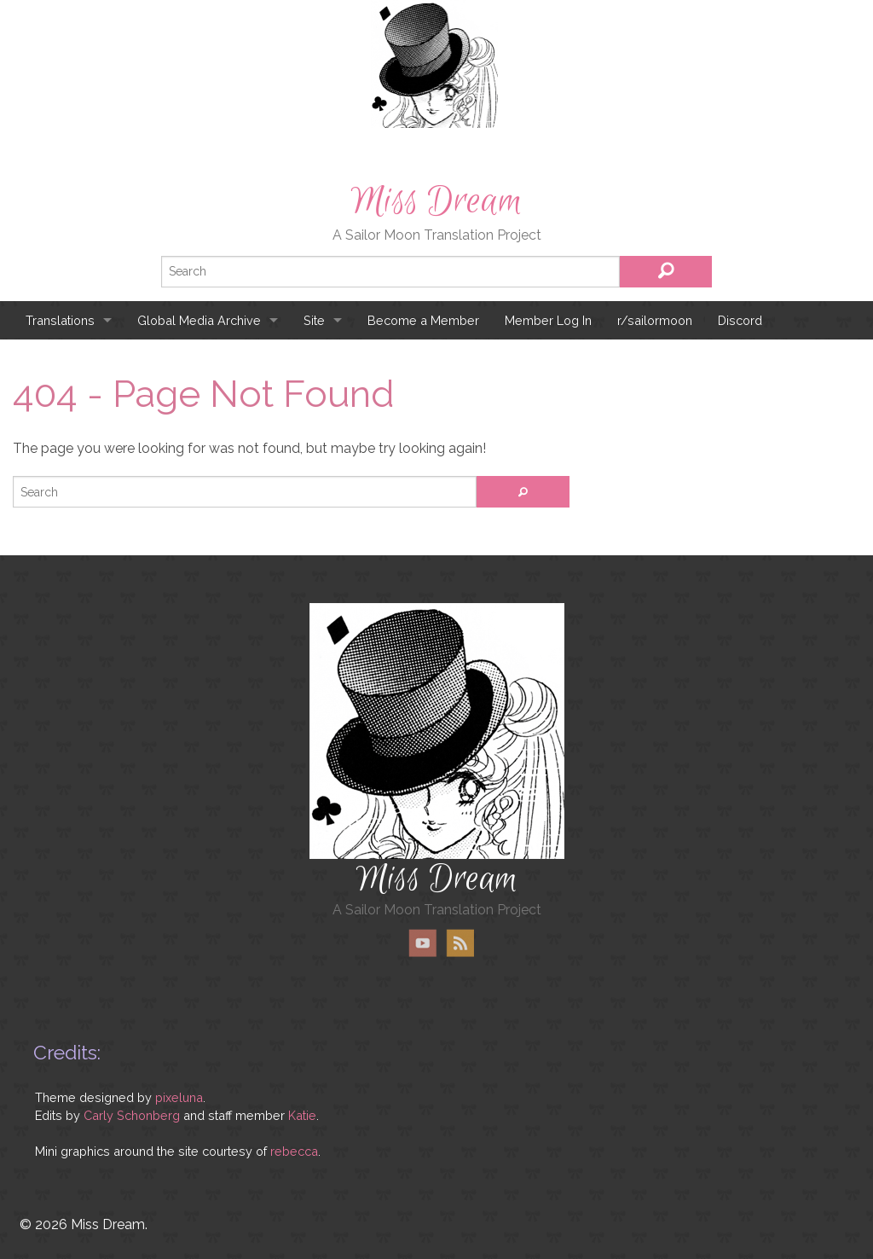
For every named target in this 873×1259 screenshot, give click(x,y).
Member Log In (548, 320)
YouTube (422, 943)
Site (314, 320)
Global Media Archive (199, 320)
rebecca (294, 1151)
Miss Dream (436, 201)
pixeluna (179, 1097)
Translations (60, 320)
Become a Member (423, 320)
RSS (460, 943)
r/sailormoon (654, 320)
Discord (740, 320)
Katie (302, 1115)
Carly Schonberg (132, 1115)
